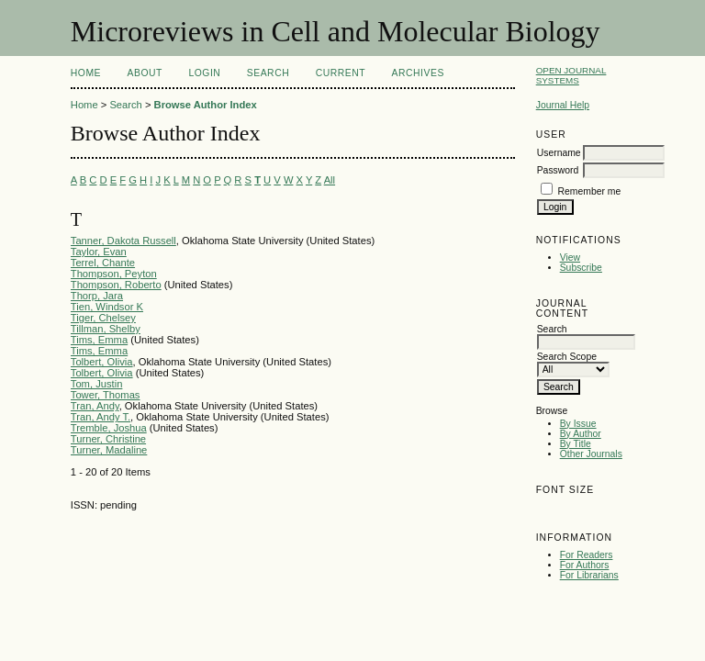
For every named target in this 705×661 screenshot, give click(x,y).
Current (340, 73)
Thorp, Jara (97, 295)
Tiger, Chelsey (103, 317)
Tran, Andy (95, 405)
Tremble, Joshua (109, 427)
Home (86, 73)
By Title (575, 444)
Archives (418, 73)
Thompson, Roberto (116, 284)
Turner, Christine (108, 438)
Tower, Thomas (105, 394)
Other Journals (591, 454)
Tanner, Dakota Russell (123, 240)
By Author (580, 434)
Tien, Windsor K (107, 306)
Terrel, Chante (103, 262)
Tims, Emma (99, 339)
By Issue (578, 424)
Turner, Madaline (109, 449)
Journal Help (562, 105)
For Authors (585, 565)
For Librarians (589, 575)
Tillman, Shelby (105, 328)
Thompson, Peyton (114, 273)
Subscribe (581, 268)
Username (559, 153)
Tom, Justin (97, 383)
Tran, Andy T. (100, 416)
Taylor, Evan (99, 251)
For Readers (586, 555)
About (145, 73)
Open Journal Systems (571, 75)
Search (268, 73)
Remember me (589, 191)
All (329, 179)
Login (204, 73)
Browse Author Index (205, 104)
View (570, 257)
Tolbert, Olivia (102, 361)
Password (558, 170)
